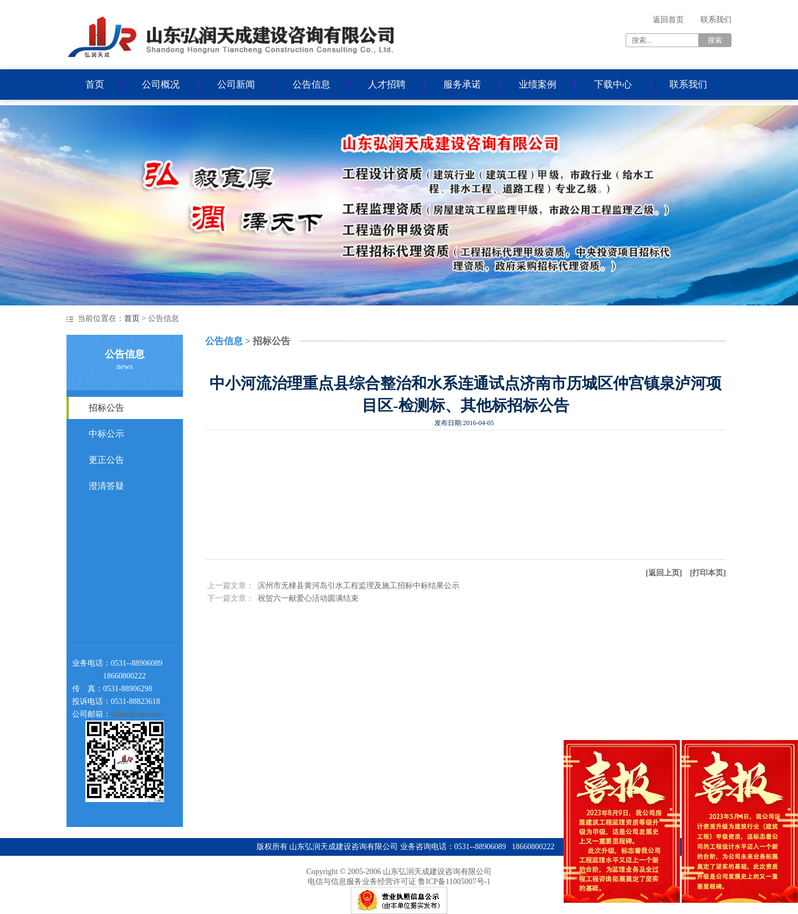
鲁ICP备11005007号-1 (454, 881)
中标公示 (106, 433)
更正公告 (106, 459)
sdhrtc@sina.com (138, 714)
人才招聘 (387, 84)
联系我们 (716, 20)
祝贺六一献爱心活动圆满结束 (308, 598)
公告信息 (311, 84)
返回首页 (668, 20)
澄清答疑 (106, 486)
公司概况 (161, 84)
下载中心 (613, 84)
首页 (94, 84)
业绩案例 (537, 84)
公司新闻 (236, 84)
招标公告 (106, 407)
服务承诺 (462, 84)
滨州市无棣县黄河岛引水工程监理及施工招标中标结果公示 (358, 585)
